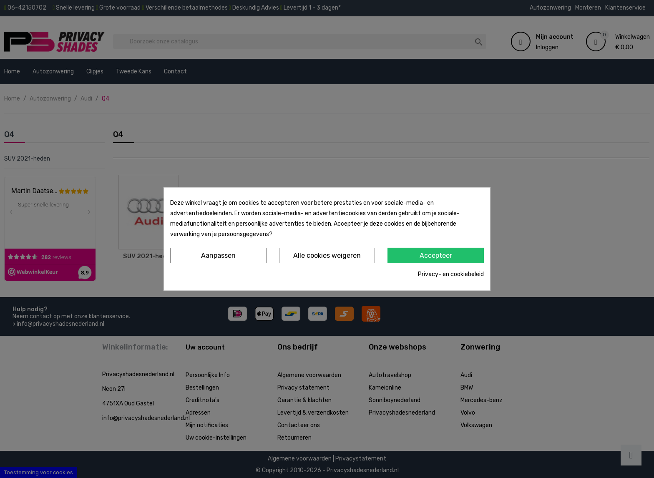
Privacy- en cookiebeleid (451, 274)
